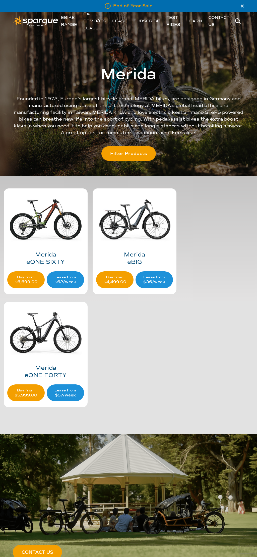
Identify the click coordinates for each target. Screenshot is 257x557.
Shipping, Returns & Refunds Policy (81, 491)
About (17, 484)
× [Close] (242, 6)
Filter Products (128, 153)
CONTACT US (37, 436)
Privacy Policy (64, 499)
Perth (17, 506)
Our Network (22, 499)
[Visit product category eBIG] (128, 237)
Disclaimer (62, 506)
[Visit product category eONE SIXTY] (43, 237)
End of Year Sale (133, 6)
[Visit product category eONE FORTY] (213, 237)
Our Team (20, 491)
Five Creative (104, 548)
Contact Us (62, 484)
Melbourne (21, 514)
